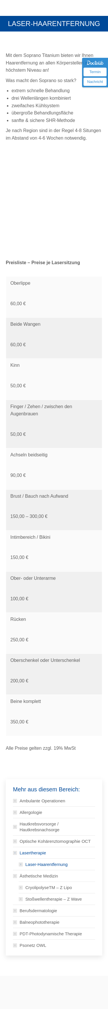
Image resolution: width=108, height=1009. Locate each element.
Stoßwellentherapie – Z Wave (53, 899)
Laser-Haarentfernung (46, 864)
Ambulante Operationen (42, 800)
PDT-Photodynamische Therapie (51, 933)
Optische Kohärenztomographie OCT (55, 841)
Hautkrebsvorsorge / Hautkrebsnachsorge (39, 826)
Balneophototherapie (39, 922)
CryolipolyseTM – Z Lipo (48, 887)
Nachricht (95, 81)
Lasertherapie (33, 852)
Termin (95, 72)
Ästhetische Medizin (39, 875)
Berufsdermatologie (38, 910)
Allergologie (31, 812)
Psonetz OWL (33, 945)
